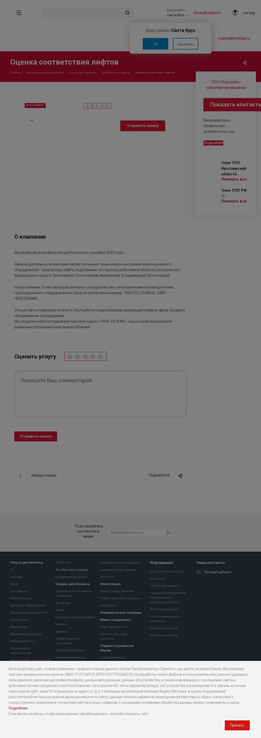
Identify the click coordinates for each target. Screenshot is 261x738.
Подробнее (18, 708)
